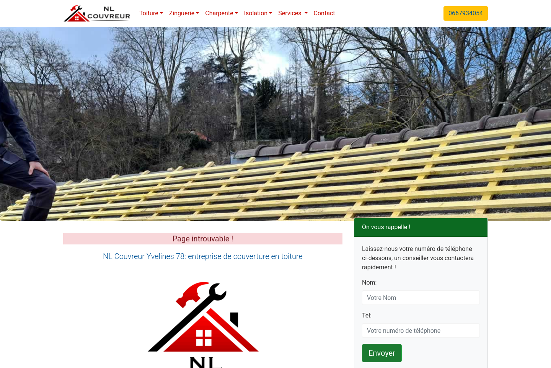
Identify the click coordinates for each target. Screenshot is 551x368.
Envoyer (381, 353)
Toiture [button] (148, 13)
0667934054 (465, 13)
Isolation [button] (255, 13)
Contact (324, 13)
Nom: (369, 282)
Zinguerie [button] (181, 13)
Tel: (367, 315)
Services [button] (290, 13)
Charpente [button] (219, 13)
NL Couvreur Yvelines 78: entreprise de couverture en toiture (203, 256)
